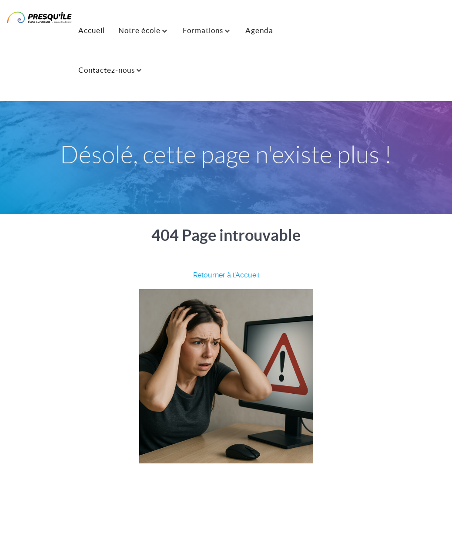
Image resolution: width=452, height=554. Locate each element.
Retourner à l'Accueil (226, 275)
